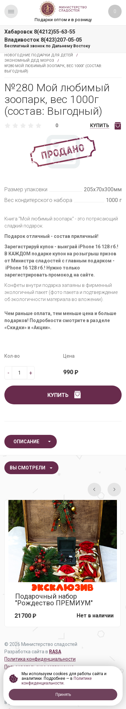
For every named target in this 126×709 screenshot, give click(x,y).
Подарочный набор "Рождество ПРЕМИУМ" (54, 599)
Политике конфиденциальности (57, 681)
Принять (63, 694)
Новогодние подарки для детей (38, 55)
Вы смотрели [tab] (27, 467)
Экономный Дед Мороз (29, 60)
